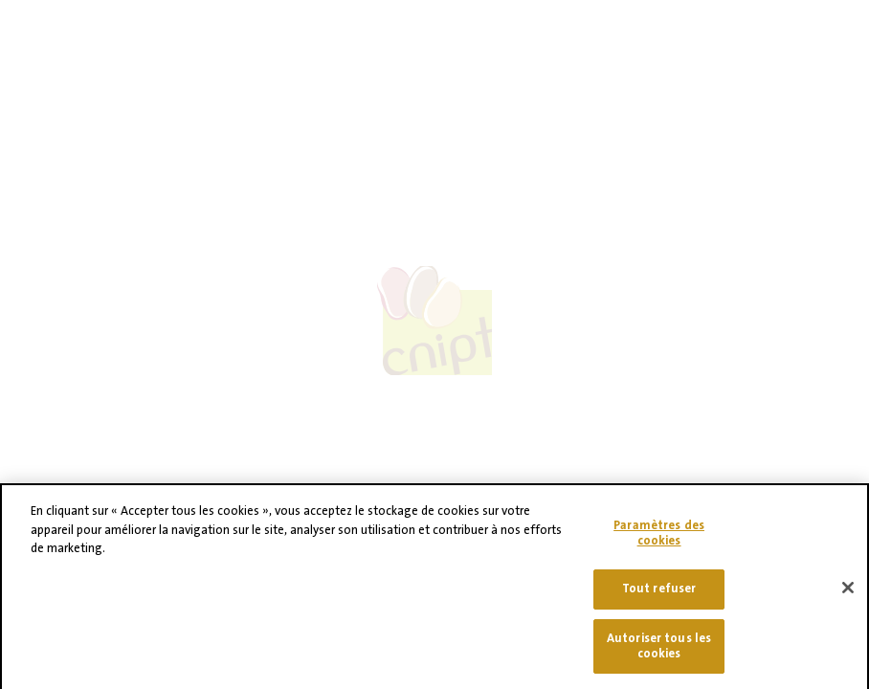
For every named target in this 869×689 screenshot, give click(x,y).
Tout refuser (659, 595)
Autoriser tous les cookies (659, 651)
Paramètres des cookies (658, 538)
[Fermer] (848, 594)
